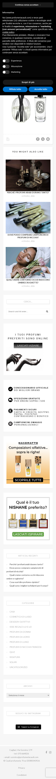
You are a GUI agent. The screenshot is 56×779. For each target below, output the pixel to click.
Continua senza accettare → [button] (28, 5)
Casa (12, 611)
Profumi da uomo (20, 637)
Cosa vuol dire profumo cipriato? (24, 582)
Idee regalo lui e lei (21, 627)
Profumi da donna (20, 632)
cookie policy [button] (8, 32)
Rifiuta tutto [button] (15, 89)
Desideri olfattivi (20, 621)
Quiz (12, 652)
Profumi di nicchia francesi (26, 647)
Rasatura (15, 657)
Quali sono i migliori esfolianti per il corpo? (29, 585)
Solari (13, 662)
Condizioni (21, 775)
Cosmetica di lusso (21, 616)
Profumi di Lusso (19, 642)
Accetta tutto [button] (40, 89)
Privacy (21, 768)
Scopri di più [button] (28, 82)
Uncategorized (18, 667)
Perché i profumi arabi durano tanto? (28, 192)
